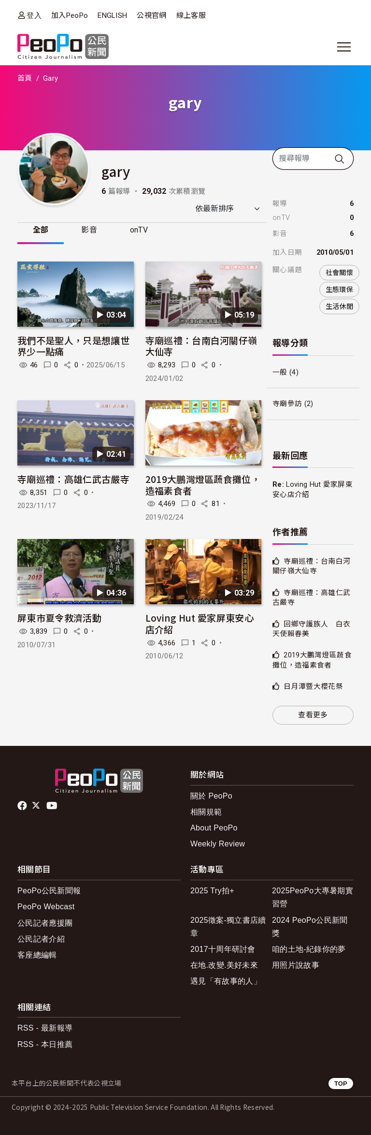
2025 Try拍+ (212, 891)
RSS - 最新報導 (44, 1028)
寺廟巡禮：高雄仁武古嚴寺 (73, 478)
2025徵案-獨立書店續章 (228, 926)
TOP (340, 1083)
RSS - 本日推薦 (44, 1044)
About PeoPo (214, 828)
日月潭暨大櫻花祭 (313, 686)
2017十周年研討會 (223, 949)
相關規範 (206, 812)
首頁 (24, 78)
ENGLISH (112, 15)
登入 (34, 15)
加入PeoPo (69, 15)
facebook (23, 806)
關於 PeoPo (211, 796)
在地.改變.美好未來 (224, 965)
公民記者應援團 (44, 923)
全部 (41, 229)
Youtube (52, 806)
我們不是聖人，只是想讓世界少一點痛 (73, 346)
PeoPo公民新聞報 (49, 891)
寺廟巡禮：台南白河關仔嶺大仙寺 (201, 346)
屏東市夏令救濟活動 (59, 618)
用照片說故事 (295, 965)
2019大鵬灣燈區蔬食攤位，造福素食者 (202, 484)
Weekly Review (217, 844)
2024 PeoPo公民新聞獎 (310, 926)
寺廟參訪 (287, 403)
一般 (279, 372)
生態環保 (339, 289)
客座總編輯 (37, 955)
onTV (139, 229)
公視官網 (151, 15)
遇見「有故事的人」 (225, 981)
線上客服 (191, 15)
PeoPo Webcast (46, 906)
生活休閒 (339, 306)
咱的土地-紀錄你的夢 (309, 949)
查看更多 (313, 715)
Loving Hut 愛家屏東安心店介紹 (199, 623)
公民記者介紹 (41, 939)
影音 (90, 229)
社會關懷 (339, 272)
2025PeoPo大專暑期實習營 (312, 897)
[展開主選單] (344, 47)
